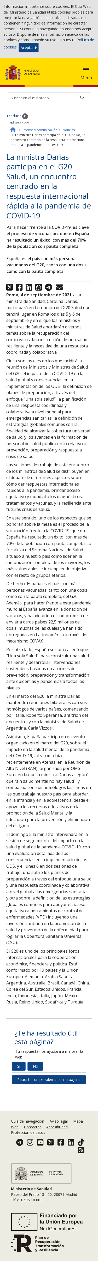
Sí (18, 1066)
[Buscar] (82, 97)
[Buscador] (49, 98)
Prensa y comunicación (40, 130)
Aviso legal (59, 1121)
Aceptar (29, 47)
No (35, 1066)
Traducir (17, 116)
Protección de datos (28, 1132)
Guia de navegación (27, 1121)
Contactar (32, 1126)
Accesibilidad (57, 1126)
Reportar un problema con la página (48, 1079)
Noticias (69, 130)
